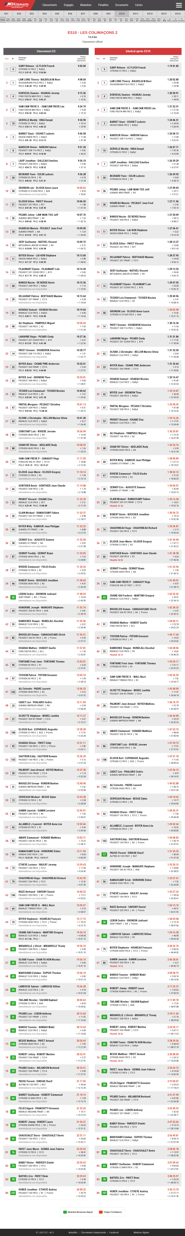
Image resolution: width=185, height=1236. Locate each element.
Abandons (85, 5)
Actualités (72, 1232)
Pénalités (103, 5)
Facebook (114, 1232)
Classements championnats (93, 1232)
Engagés (69, 5)
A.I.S (51, 1232)
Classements (49, 5)
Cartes (139, 5)
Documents (121, 5)
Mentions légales (141, 1232)
